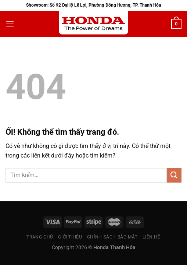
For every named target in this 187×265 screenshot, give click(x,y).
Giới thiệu (70, 237)
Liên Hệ (151, 237)
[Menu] (10, 24)
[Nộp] (174, 175)
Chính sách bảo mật (112, 237)
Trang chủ (39, 237)
